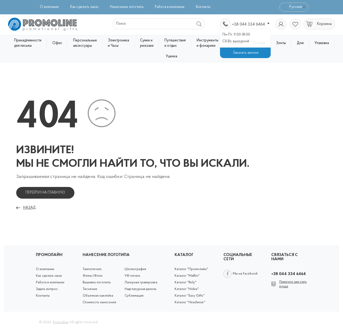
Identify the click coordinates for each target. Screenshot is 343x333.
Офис (57, 43)
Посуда (259, 43)
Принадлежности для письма (27, 43)
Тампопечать (92, 269)
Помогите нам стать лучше (293, 284)
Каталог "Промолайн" (191, 269)
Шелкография (135, 269)
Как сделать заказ (84, 7)
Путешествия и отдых (175, 43)
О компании (49, 7)
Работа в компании (169, 7)
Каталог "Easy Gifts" (190, 295)
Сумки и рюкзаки (147, 43)
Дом (300, 43)
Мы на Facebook (245, 273)
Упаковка (322, 43)
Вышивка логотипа (97, 282)
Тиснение (90, 289)
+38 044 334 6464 (250, 24)
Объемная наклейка (98, 295)
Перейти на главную (45, 193)
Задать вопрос (47, 289)
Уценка (171, 56)
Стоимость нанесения (99, 302)
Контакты (203, 7)
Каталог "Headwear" (190, 302)
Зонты (281, 43)
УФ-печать (132, 276)
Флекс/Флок (93, 276)
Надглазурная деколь (140, 289)
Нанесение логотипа (126, 7)
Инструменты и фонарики (207, 43)
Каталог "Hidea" (187, 289)
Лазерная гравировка (141, 282)
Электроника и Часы (118, 43)
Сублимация (134, 295)
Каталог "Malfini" (187, 276)
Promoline (61, 322)
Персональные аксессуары (85, 43)
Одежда (235, 43)
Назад (29, 208)
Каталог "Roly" (185, 282)
